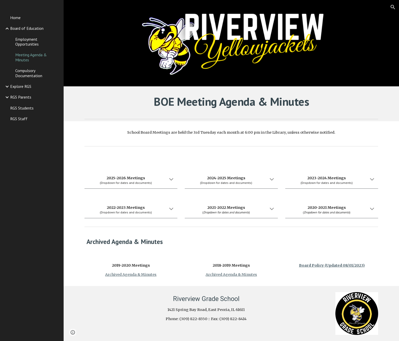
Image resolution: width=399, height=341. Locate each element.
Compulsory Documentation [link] (28, 73)
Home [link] (15, 17)
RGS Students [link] (22, 108)
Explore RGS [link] (20, 86)
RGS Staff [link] (18, 118)
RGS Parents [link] (20, 97)
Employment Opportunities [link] (27, 42)
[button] (393, 7)
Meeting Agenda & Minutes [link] (31, 57)
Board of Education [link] (27, 28)
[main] (231, 102)
